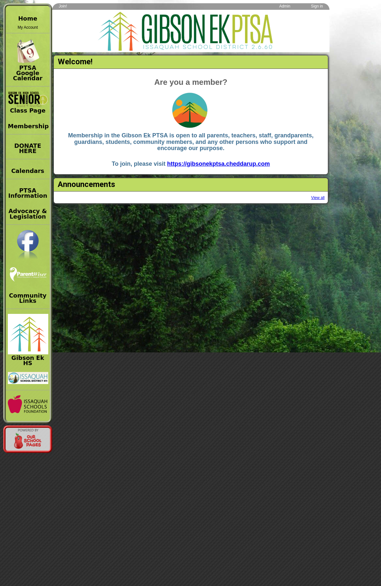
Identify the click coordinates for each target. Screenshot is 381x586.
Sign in (317, 6)
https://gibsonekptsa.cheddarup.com (218, 164)
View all (318, 197)
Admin (284, 6)
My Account (28, 27)
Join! (63, 6)
